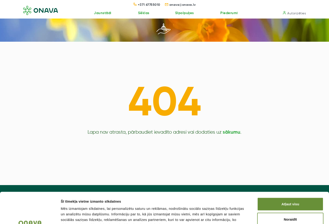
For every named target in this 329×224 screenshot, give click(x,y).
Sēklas (143, 13)
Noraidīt (290, 190)
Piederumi (229, 13)
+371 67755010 (146, 4)
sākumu (231, 132)
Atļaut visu (290, 175)
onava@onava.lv (180, 4)
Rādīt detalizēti (252, 215)
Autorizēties (294, 13)
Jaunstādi (102, 13)
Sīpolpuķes (184, 13)
